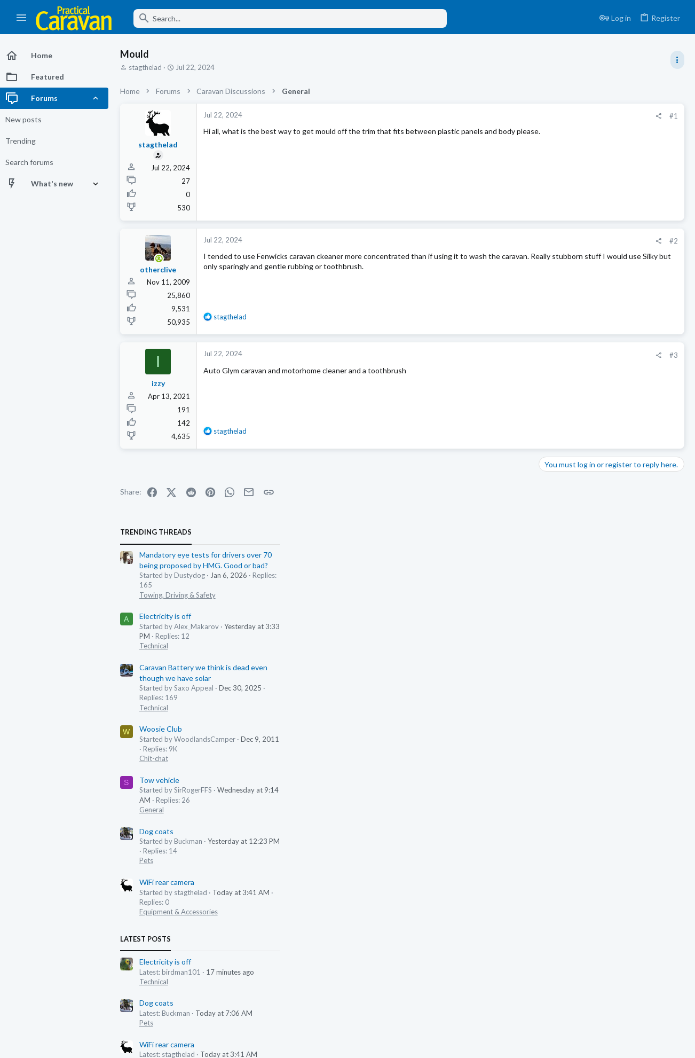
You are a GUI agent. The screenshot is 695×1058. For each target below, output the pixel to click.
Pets (550, 437)
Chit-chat (557, 335)
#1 (503, 116)
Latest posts (549, 516)
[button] (22, 18)
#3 (503, 355)
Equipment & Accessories (582, 488)
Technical (557, 222)
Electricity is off (569, 193)
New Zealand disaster (579, 807)
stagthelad (147, 67)
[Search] (287, 18)
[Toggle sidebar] (677, 60)
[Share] (487, 116)
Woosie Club (564, 305)
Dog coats (560, 407)
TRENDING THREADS (560, 109)
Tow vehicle (563, 356)
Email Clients (564, 766)
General (555, 386)
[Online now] (161, 259)
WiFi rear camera (570, 459)
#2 (503, 241)
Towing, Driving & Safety (581, 171)
